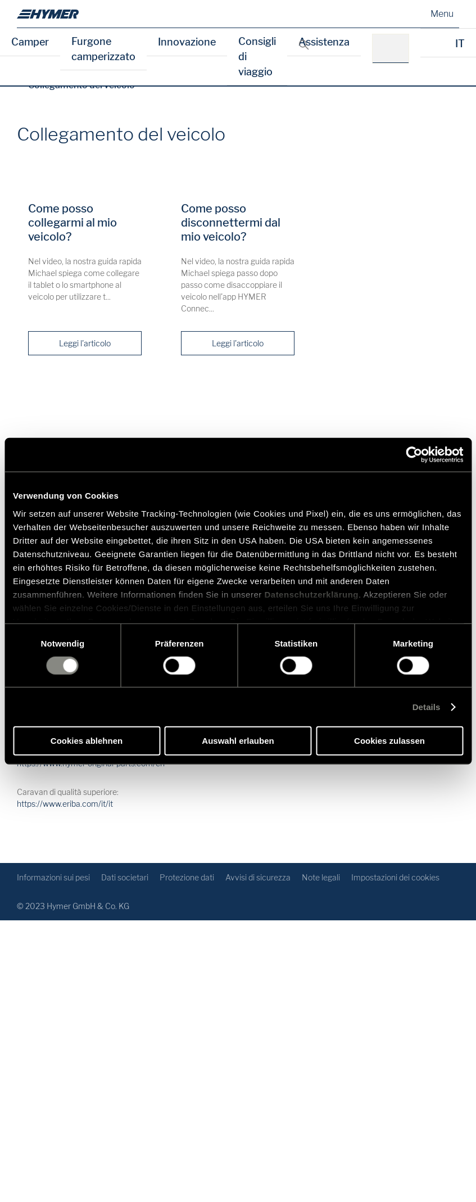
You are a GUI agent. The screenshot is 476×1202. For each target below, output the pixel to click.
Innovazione (187, 42)
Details (426, 707)
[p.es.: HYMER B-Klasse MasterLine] (394, 49)
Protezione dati (187, 877)
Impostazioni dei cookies (395, 877)
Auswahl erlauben (238, 740)
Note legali (321, 877)
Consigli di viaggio (257, 56)
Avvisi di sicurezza (258, 877)
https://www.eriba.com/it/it (65, 803)
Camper (30, 42)
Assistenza (324, 42)
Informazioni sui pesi (53, 877)
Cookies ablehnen (87, 740)
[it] (48, 14)
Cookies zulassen (389, 740)
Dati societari (124, 877)
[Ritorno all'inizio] (449, 836)
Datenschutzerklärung (311, 594)
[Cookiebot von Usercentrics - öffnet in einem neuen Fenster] (414, 454)
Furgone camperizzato (103, 48)
